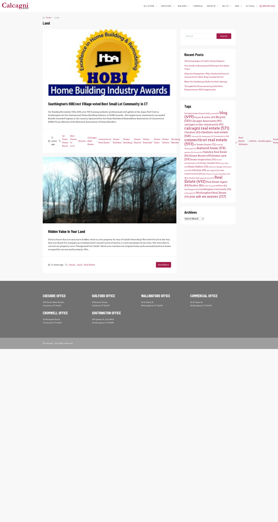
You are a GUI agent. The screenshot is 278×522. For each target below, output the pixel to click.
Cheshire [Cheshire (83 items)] (192, 132)
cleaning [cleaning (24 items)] (196, 136)
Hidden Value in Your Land (66, 231)
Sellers (252, 141)
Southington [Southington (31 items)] (191, 189)
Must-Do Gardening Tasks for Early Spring (205, 81)
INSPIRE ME (211, 6)
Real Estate (89, 265)
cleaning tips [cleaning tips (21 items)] (207, 136)
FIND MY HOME (166, 6)
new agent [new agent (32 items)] (213, 170)
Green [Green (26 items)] (198, 152)
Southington (264, 141)
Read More (163, 265)
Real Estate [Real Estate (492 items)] (203, 179)
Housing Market (175, 141)
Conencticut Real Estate (105, 141)
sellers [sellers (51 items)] (221, 185)
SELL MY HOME (149, 6)
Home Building (127, 141)
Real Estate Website (243, 141)
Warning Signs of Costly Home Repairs (204, 61)
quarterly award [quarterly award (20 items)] (207, 178)
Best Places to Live (73, 141)
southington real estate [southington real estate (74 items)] (215, 189)
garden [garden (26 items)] (189, 152)
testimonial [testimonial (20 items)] (189, 193)
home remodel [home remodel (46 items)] (209, 163)
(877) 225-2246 (267, 6)
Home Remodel (147, 141)
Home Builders (117, 141)
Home (48, 18)
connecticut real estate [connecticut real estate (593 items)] (205, 141)
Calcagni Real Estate (92, 141)
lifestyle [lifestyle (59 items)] (199, 170)
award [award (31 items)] (214, 113)
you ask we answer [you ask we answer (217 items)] (207, 196)
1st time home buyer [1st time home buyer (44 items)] (197, 113)
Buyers (82, 141)
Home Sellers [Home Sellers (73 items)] (198, 166)
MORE (237, 6)
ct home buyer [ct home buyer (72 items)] (205, 144)
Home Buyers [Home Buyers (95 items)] (200, 155)
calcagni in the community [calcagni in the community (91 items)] (203, 124)
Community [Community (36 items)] (221, 136)
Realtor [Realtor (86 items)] (196, 185)
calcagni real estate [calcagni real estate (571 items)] (206, 128)
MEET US (225, 6)
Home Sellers (165, 141)
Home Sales (157, 141)
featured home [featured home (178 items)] (211, 148)
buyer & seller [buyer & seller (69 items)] (204, 117)
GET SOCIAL (250, 6)
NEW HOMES (182, 6)
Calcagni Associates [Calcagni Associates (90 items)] (206, 120)
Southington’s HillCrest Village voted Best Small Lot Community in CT (98, 103)
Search (223, 36)
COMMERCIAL (198, 6)
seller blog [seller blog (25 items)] (210, 186)
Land (79, 265)
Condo (72, 265)
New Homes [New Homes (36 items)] (192, 178)
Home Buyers (137, 141)
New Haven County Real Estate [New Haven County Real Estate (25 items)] (216, 174)
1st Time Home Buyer (65, 141)
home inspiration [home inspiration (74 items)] (203, 159)
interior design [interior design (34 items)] (217, 167)
